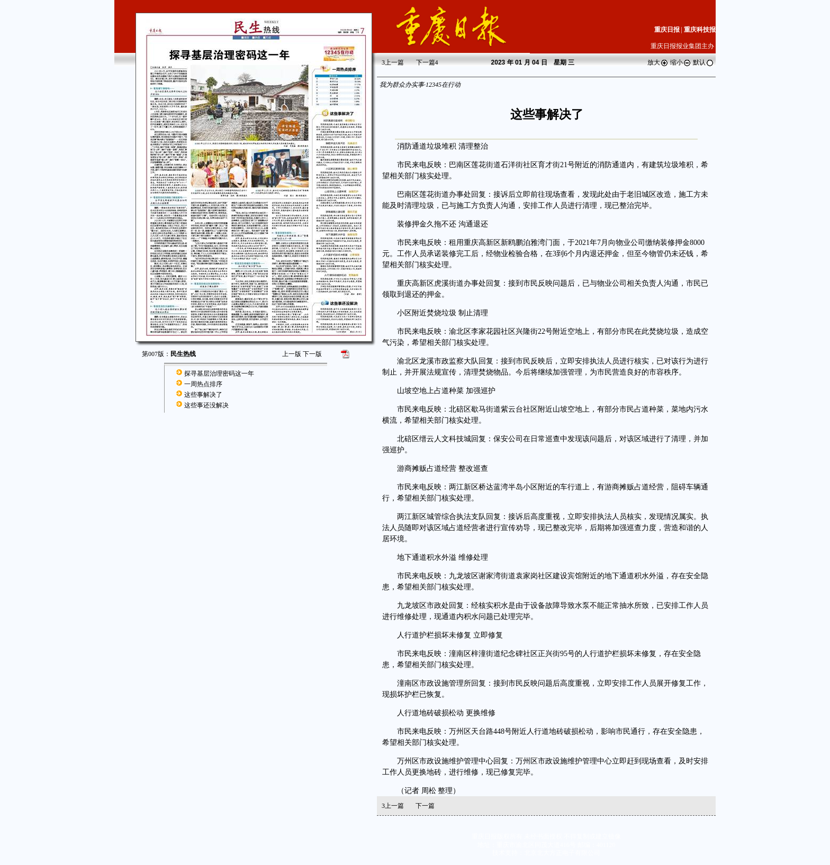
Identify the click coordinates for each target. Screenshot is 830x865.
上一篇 (393, 62)
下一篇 (427, 62)
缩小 (680, 62)
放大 (658, 62)
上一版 (291, 354)
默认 (703, 62)
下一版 (312, 354)
